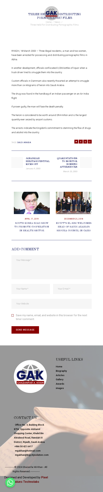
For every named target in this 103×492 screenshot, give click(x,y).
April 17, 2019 (32, 219)
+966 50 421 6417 (23, 446)
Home (49, 22)
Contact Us (25, 418)
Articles (60, 375)
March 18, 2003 (40, 11)
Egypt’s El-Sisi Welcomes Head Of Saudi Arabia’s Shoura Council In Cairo (74, 227)
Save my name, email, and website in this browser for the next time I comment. (51, 317)
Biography (61, 371)
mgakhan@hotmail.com (27, 450)
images (60, 388)
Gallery (59, 379)
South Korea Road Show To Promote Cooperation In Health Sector (31, 227)
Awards (60, 383)
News (56, 11)
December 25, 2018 (73, 219)
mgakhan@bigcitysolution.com (31, 455)
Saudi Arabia (24, 143)
